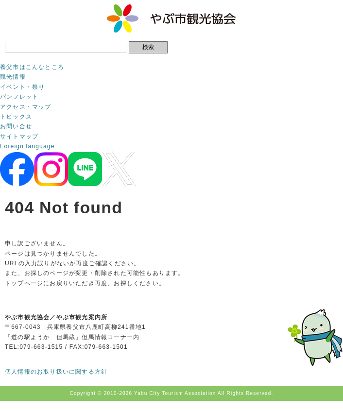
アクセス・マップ (25, 106)
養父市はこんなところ (32, 67)
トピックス (16, 116)
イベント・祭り (22, 87)
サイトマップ (19, 136)
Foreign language (27, 146)
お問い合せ (16, 126)
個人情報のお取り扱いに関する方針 (56, 371)
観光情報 (13, 76)
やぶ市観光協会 (171, 18)
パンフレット (19, 96)
